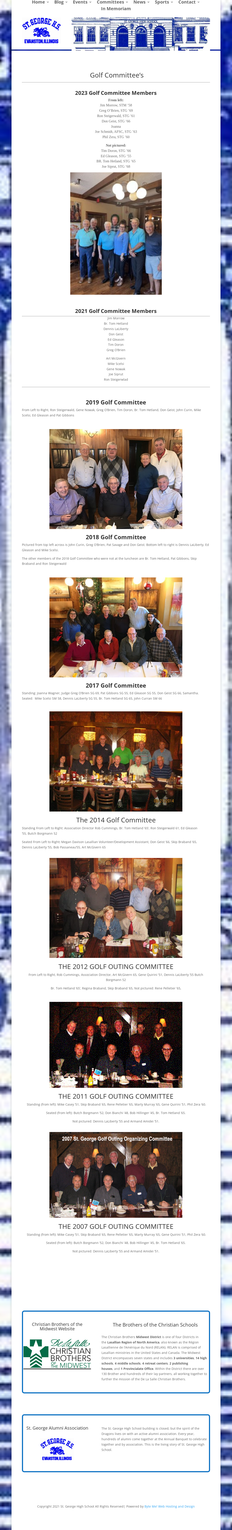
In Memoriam (116, 9)
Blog (59, 2)
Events (80, 2)
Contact (187, 2)
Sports (162, 2)
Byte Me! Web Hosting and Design (169, 1506)
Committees (110, 2)
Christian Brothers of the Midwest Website (57, 1326)
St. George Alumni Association (57, 1428)
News (139, 2)
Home (38, 2)
